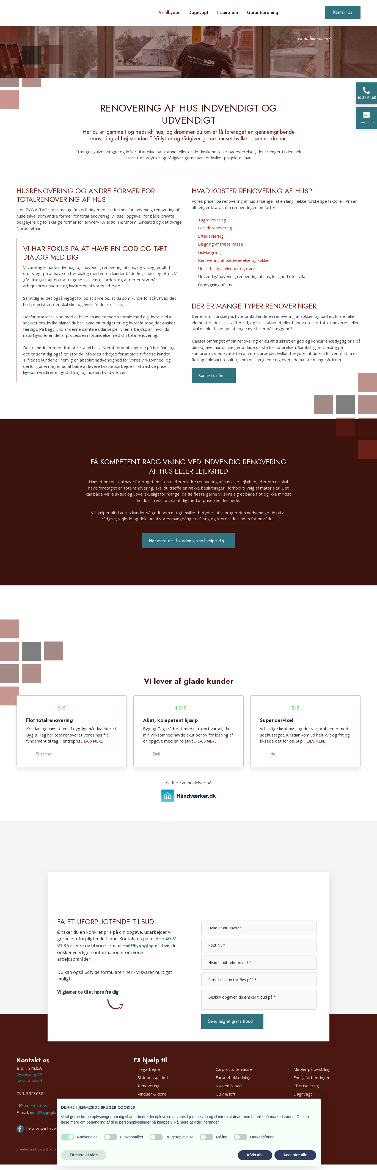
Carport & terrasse (234, 1069)
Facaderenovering (215, 227)
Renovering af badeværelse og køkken (234, 260)
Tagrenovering (212, 220)
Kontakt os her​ (211, 375)
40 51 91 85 (35, 1106)
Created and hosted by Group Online (45, 1149)
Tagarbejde (149, 1069)
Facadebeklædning (233, 1077)
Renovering (148, 1085)
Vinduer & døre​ (152, 1094)
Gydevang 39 (29, 1075)
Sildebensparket (153, 1077)
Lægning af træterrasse (220, 244)
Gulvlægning (209, 252)
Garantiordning (262, 12)
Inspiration (227, 12)
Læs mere (93, 741)
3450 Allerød (29, 1081)
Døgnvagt (198, 12)
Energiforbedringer (311, 1077)
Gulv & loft (225, 1094)
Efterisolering (211, 236)
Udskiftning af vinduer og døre (226, 268)
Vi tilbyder (169, 12)
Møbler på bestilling (312, 1069)
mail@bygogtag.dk (141, 946)
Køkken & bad (229, 1085)
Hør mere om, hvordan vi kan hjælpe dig (186, 541)
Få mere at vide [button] (84, 1155)
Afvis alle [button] (255, 1155)
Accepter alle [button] (295, 1155)
